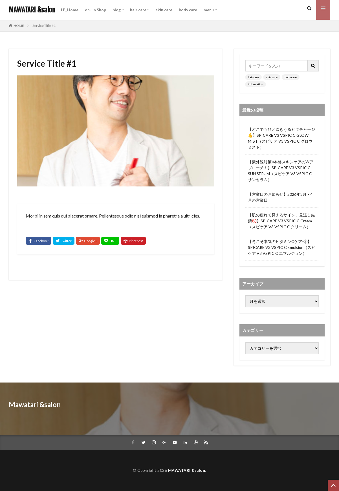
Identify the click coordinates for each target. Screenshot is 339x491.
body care (188, 9)
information (255, 84)
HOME (19, 25)
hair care (138, 9)
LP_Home (69, 9)
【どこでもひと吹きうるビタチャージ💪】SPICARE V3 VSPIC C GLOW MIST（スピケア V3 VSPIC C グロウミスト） (281, 138)
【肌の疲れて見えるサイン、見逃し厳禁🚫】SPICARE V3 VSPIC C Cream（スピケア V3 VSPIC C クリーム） (281, 220)
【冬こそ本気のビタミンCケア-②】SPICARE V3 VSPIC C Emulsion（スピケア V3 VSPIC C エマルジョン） (281, 247)
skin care (164, 9)
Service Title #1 (44, 25)
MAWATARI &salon (32, 9)
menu (209, 9)
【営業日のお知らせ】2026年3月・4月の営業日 (280, 197)
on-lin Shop (95, 9)
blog (117, 9)
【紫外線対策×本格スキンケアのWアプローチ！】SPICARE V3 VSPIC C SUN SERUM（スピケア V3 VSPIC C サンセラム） (280, 170)
